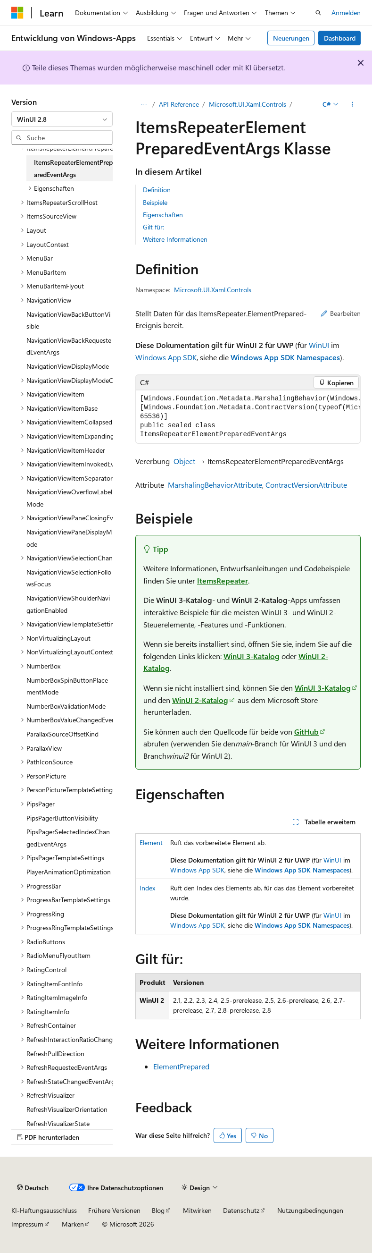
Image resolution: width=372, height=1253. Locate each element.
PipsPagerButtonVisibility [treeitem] (62, 817)
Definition (157, 189)
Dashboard (339, 38)
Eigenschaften (163, 214)
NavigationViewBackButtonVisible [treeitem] (68, 320)
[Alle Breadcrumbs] (143, 104)
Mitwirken (197, 1210)
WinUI (319, 345)
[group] (248, 416)
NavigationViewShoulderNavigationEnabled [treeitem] (68, 604)
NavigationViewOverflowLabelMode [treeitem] (69, 497)
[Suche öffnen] (318, 12)
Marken (73, 1223)
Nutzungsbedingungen (310, 1210)
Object (184, 461)
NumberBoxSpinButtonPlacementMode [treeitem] (67, 686)
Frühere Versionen (114, 1210)
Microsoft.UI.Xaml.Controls (247, 104)
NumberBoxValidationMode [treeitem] (66, 706)
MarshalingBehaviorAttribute (215, 485)
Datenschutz (241, 1210)
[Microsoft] (17, 13)
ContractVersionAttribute (306, 485)
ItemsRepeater (222, 580)
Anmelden (346, 12)
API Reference (179, 104)
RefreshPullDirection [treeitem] (55, 1053)
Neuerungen (291, 38)
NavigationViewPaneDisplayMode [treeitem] (69, 538)
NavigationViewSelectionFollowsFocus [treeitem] (68, 578)
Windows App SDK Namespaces (285, 357)
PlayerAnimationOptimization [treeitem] (68, 871)
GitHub (306, 732)
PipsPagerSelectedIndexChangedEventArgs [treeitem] (68, 837)
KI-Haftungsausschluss (44, 1210)
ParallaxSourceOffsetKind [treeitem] (62, 733)
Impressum (27, 1223)
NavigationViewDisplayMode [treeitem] (67, 366)
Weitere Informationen (175, 239)
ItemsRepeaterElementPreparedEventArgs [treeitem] (73, 168)
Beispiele (155, 202)
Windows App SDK (166, 357)
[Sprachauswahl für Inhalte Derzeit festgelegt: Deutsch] (32, 1187)
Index (147, 887)
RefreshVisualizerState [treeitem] (58, 1123)
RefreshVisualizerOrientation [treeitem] (66, 1109)
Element (151, 842)
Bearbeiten (341, 313)
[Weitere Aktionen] (352, 104)
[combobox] (62, 119)
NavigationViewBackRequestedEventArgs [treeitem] (68, 346)
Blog (158, 1210)
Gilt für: (153, 226)
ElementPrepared (181, 1066)
